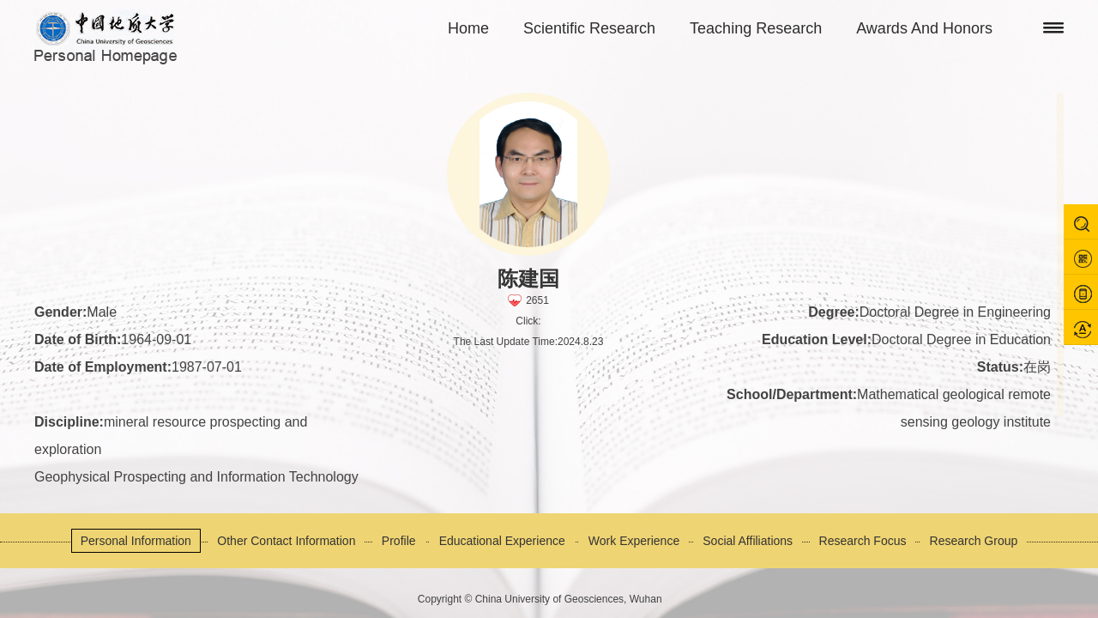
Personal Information (136, 541)
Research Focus (863, 541)
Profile (399, 541)
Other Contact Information (286, 541)
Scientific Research (589, 28)
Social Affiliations (748, 541)
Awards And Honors (924, 28)
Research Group (974, 541)
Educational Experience (502, 541)
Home (468, 28)
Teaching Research (756, 28)
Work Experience (633, 541)
